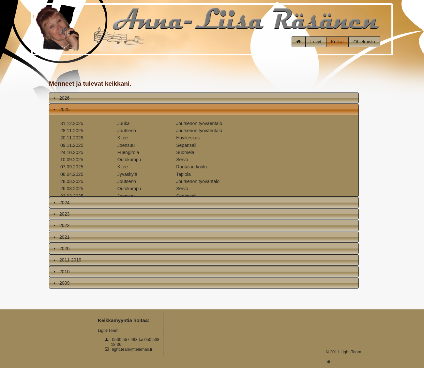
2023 (64, 214)
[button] (299, 41)
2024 (64, 202)
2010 (64, 271)
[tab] (204, 98)
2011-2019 (70, 259)
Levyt (316, 41)
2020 (64, 248)
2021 (64, 237)
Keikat (337, 41)
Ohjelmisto (364, 41)
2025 (64, 109)
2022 (64, 225)
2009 (64, 283)
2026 (64, 98)
